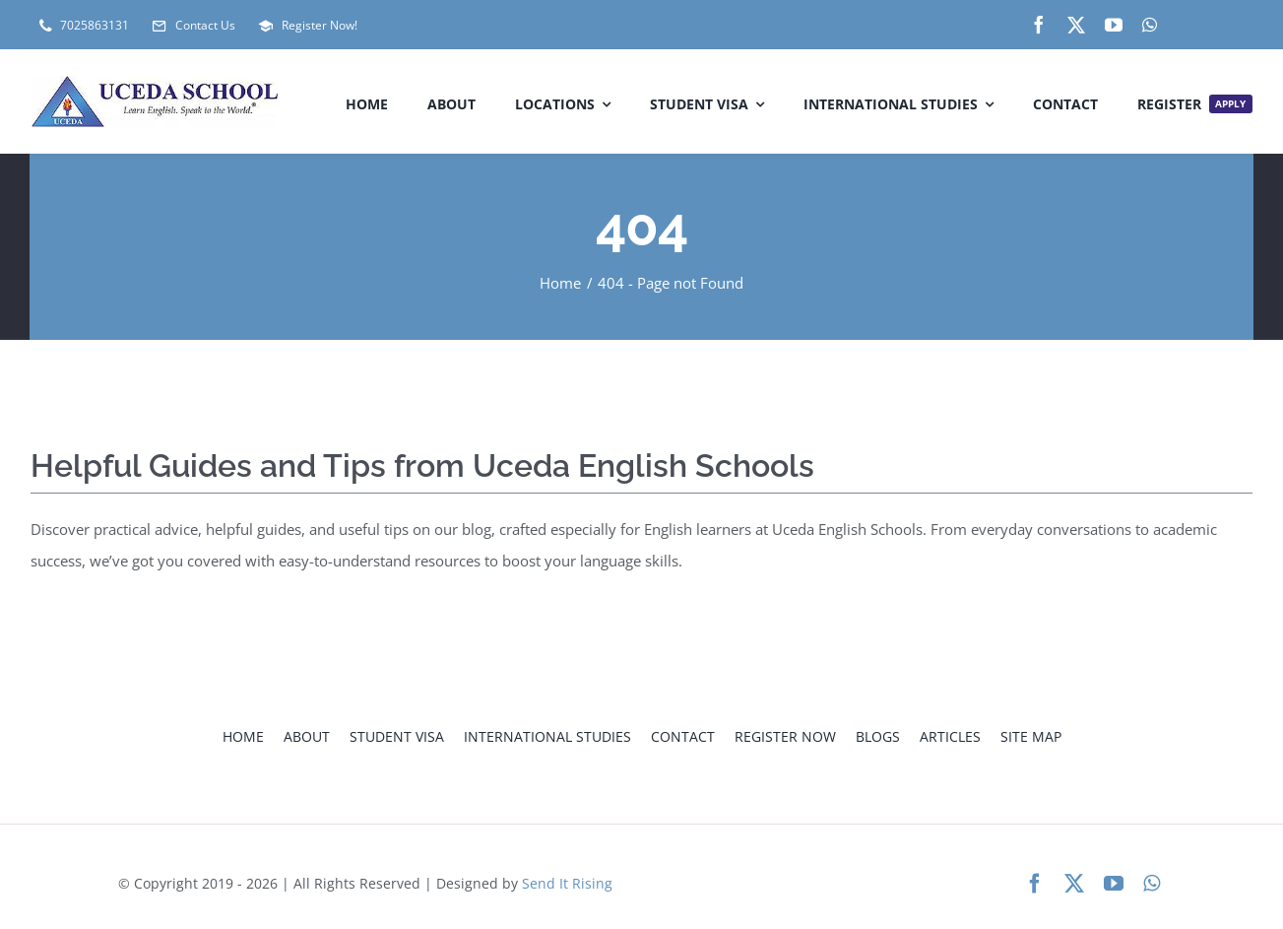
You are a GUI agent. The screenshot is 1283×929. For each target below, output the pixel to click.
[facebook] (1039, 24)
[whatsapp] (1149, 24)
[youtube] (1114, 24)
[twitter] (1076, 24)
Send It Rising (567, 883)
